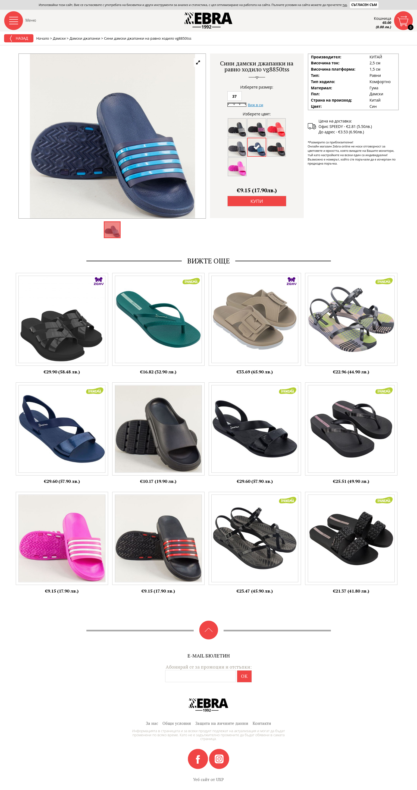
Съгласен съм (364, 4)
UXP (220, 779)
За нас (152, 723)
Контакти (262, 723)
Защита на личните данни (221, 723)
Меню (31, 20)
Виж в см (255, 104)
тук (345, 5)
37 (234, 96)
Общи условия (176, 723)
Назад (19, 38)
